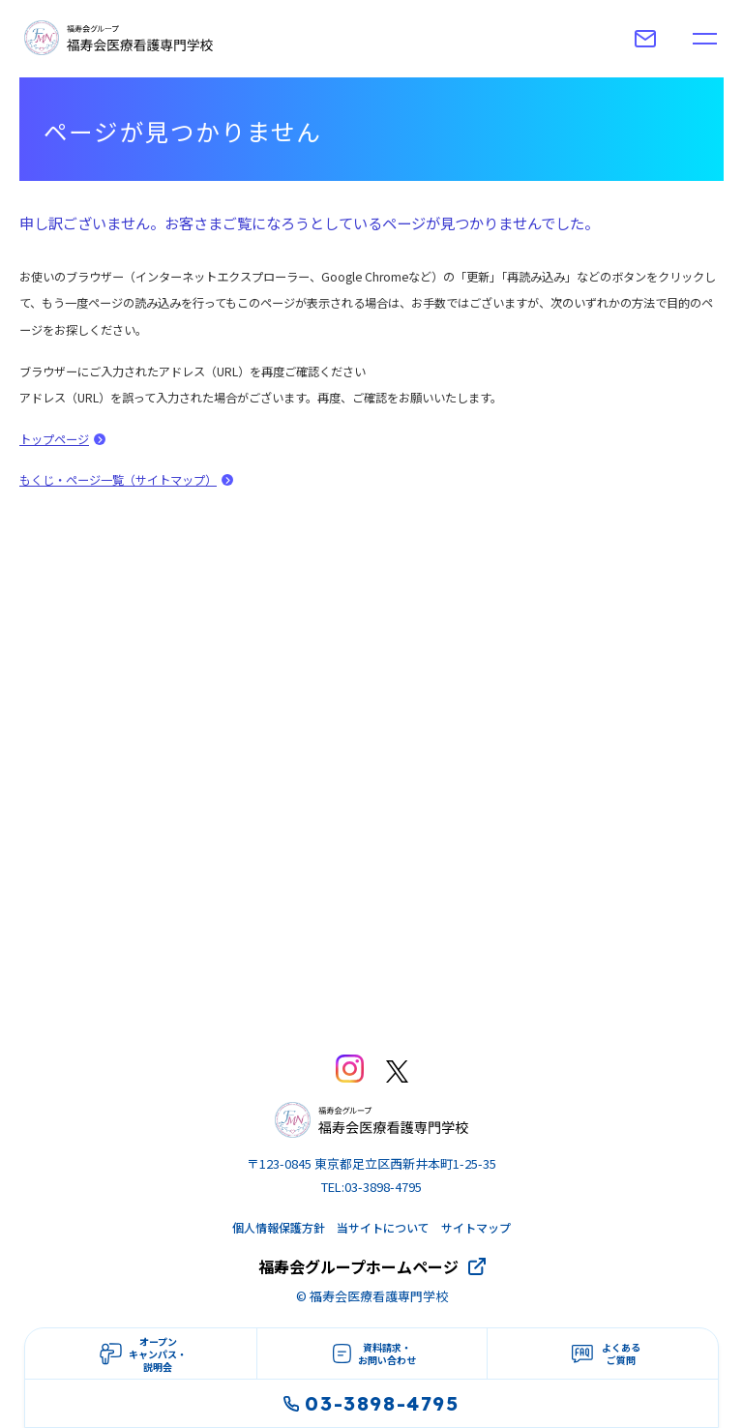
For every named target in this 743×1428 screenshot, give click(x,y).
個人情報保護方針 (278, 1227)
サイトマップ (476, 1227)
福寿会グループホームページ (358, 1266)
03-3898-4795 (371, 1403)
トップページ (54, 439)
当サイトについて (383, 1227)
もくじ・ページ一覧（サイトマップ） (118, 480)
